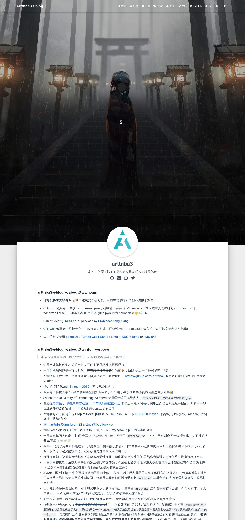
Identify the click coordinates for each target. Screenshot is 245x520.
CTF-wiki (49, 329)
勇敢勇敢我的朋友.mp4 (91, 504)
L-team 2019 (80, 386)
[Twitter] (133, 278)
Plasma (134, 337)
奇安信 (57, 403)
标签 (158, 6)
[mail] (119, 278)
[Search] (217, 6)
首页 (122, 6)
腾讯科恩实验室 (77, 403)
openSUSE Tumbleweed (82, 337)
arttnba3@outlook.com (99, 424)
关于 (170, 6)
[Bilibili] (126, 278)
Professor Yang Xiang (113, 321)
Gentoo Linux (109, 337)
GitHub (196, 6)
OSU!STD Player (146, 414)
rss (208, 6)
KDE (125, 337)
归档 (134, 6)
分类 (146, 6)
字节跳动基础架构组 (106, 403)
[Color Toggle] (224, 6)
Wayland (150, 337)
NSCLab (71, 321)
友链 (182, 6)
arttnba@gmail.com (64, 424)
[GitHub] (112, 278)
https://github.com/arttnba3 (145, 376)
